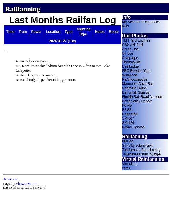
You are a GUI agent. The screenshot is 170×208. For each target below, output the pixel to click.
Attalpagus (130, 58)
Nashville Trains (134, 88)
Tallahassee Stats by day (141, 150)
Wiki (125, 26)
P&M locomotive (134, 79)
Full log (127, 141)
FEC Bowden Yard (136, 71)
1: (5, 51)
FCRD (127, 105)
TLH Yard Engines (136, 40)
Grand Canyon (133, 127)
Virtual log (129, 164)
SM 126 (128, 123)
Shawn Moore (26, 183)
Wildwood (129, 75)
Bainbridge (130, 66)
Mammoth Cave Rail (138, 84)
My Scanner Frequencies (141, 22)
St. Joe (127, 53)
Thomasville (131, 62)
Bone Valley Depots (137, 101)
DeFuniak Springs (136, 92)
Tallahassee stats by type (141, 154)
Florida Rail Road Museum (142, 97)
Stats (126, 168)
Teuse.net (10, 179)
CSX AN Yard (132, 45)
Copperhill (130, 114)
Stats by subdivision (137, 146)
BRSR (127, 110)
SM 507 (128, 118)
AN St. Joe (130, 49)
